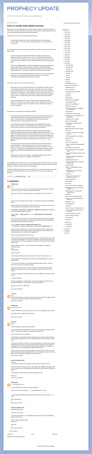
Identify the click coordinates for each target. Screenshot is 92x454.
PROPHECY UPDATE (33, 8)
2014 (65, 57)
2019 (65, 46)
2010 (65, 229)
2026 (65, 32)
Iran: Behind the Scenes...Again (72, 113)
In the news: (68, 93)
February (68, 224)
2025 (65, 34)
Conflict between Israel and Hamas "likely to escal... (73, 171)
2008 (65, 233)
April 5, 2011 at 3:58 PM (16, 289)
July (67, 75)
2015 (65, 55)
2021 (65, 42)
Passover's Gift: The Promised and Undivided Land (73, 191)
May (67, 79)
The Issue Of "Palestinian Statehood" (74, 185)
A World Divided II (69, 203)
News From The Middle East (72, 104)
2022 (65, 40)
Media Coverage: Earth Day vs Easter (74, 128)
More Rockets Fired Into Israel (72, 147)
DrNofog (13, 184)
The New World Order (70, 102)
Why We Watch (69, 111)
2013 (65, 59)
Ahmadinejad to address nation (72, 91)
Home (32, 434)
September (68, 71)
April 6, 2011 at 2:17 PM (16, 402)
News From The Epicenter (71, 85)
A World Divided (69, 217)
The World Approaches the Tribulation (74, 136)
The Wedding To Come (70, 83)
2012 (65, 61)
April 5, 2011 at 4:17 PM (16, 317)
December (68, 65)
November (68, 67)
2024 (65, 36)
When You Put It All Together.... (72, 100)
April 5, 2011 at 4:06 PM (16, 300)
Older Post (54, 434)
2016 (65, 53)
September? (68, 194)
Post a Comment (13, 431)
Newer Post (10, 434)
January (68, 226)
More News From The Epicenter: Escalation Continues (73, 176)
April (67, 81)
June (67, 77)
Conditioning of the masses (71, 159)
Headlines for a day (70, 87)
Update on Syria (69, 138)
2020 (65, 44)
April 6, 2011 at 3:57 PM (16, 428)
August (67, 73)
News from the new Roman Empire (73, 196)
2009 (65, 231)
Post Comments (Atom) (19, 436)
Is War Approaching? (70, 179)
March (67, 222)
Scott (12, 293)
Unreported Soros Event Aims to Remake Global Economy (22, 35)
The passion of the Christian (72, 119)
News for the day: (69, 165)
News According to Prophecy (72, 215)
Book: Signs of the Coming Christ (72, 23)
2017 (65, 50)
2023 (65, 38)
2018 (65, 48)
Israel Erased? (68, 98)
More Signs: (68, 183)
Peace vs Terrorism (69, 89)
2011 (65, 63)
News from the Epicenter (71, 121)
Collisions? (68, 95)
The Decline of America (70, 106)
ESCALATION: (68, 181)
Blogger (52, 446)
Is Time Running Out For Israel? (72, 213)
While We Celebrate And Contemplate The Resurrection (74, 109)
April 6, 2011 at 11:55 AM (17, 377)
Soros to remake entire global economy (74, 208)
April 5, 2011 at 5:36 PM (16, 355)
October (68, 69)
